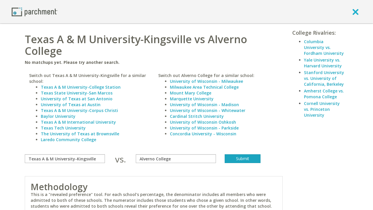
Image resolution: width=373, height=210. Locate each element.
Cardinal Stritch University (197, 116)
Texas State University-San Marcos (76, 93)
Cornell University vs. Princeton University (322, 109)
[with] (176, 158)
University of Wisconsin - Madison (204, 104)
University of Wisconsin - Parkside (204, 128)
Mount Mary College (190, 93)
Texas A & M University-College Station (81, 87)
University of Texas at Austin (71, 104)
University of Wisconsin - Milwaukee (206, 81)
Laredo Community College (68, 139)
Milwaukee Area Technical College (204, 87)
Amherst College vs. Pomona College (324, 93)
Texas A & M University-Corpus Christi (79, 110)
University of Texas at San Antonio (76, 99)
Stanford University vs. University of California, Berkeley (324, 78)
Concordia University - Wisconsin (203, 133)
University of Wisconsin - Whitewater (207, 110)
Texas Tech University (63, 128)
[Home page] (35, 11)
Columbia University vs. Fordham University (324, 47)
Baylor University (58, 116)
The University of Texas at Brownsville (80, 133)
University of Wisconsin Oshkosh (203, 122)
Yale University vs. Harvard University (323, 63)
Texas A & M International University (78, 122)
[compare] (65, 158)
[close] (355, 11)
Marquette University (192, 99)
